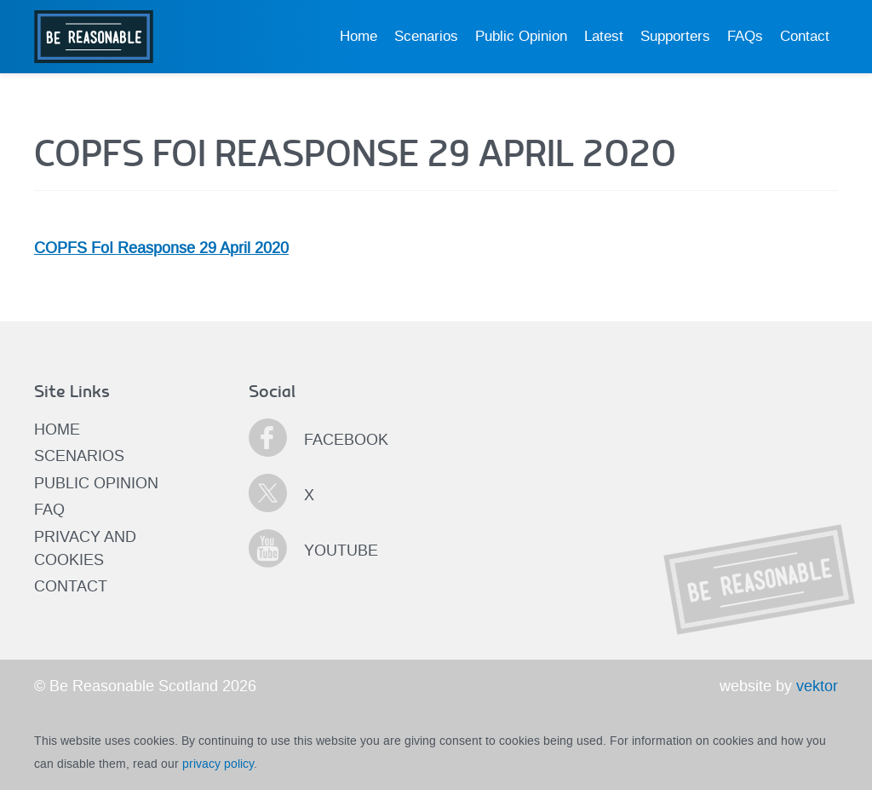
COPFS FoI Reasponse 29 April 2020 (161, 248)
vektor (817, 686)
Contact (804, 36)
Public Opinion (521, 36)
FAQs (745, 36)
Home (358, 36)
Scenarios (426, 36)
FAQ (49, 509)
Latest (603, 36)
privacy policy (218, 763)
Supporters (675, 36)
